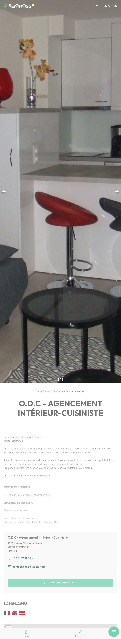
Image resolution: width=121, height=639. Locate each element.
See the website (59, 582)
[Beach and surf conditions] (115, 5)
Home (39, 391)
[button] (95, 6)
